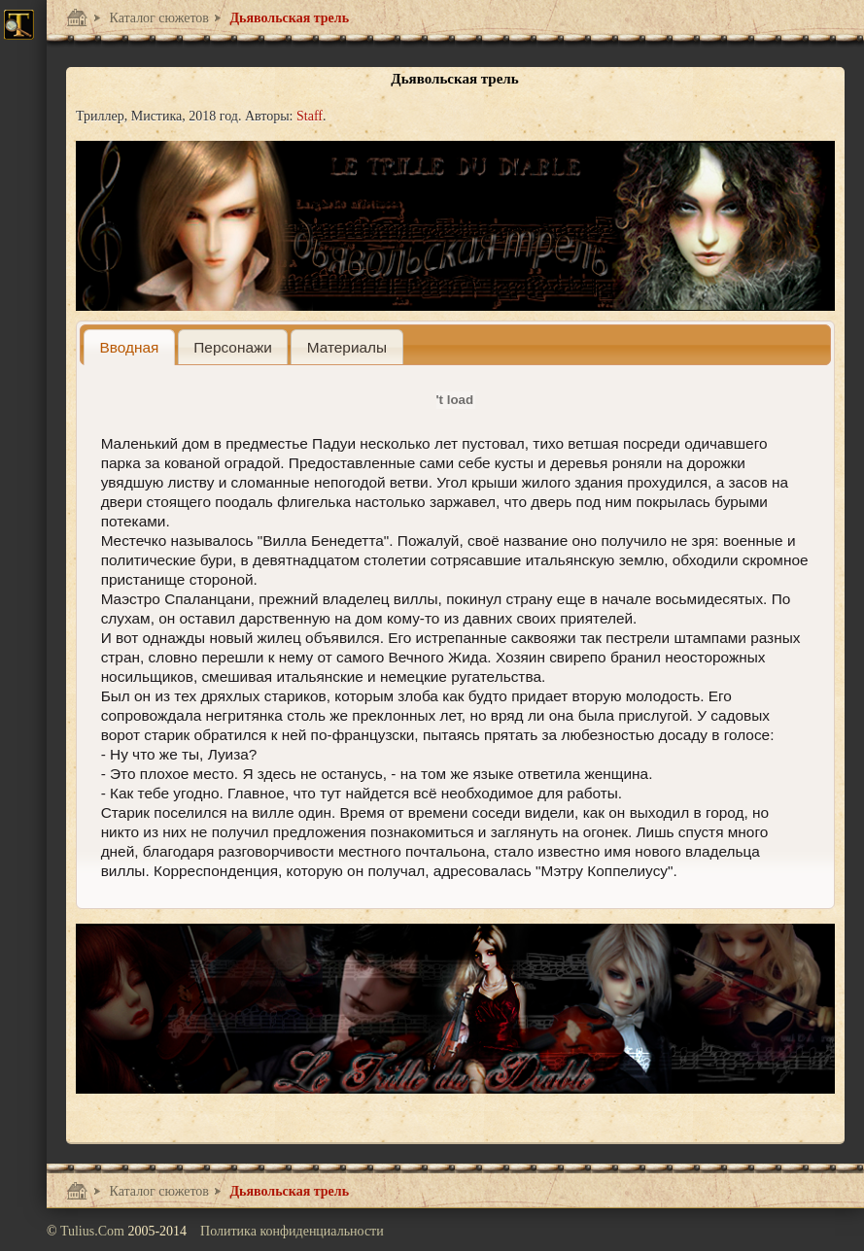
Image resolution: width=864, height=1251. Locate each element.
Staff (309, 116)
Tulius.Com (94, 1231)
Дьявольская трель (287, 18)
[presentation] (129, 347)
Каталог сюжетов (157, 18)
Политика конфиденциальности (292, 1231)
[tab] (129, 347)
